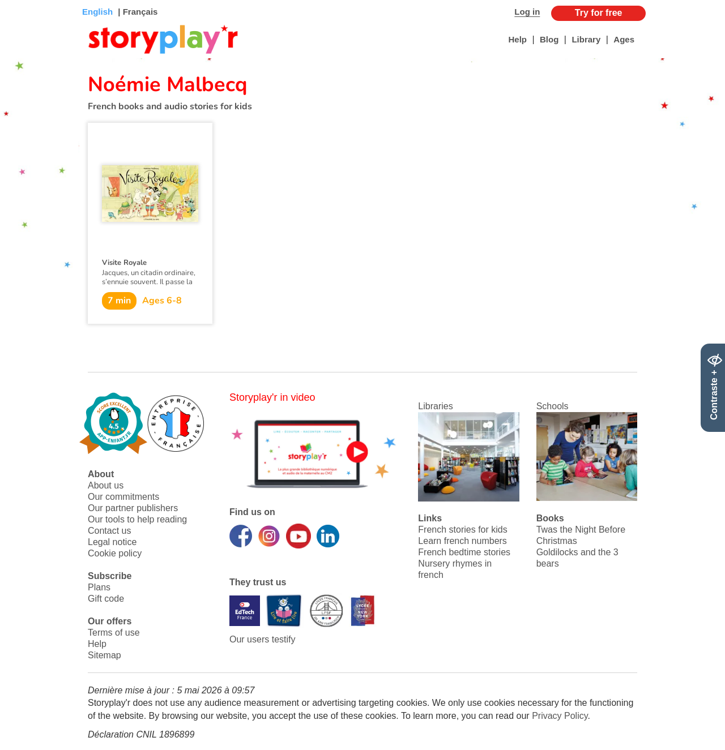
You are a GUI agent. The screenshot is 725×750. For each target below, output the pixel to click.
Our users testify (262, 639)
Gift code (106, 598)
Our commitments (123, 497)
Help (517, 39)
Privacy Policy (559, 716)
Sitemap (104, 655)
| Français (136, 11)
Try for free (598, 13)
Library (586, 39)
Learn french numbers (462, 541)
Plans (99, 587)
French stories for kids (462, 529)
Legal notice (112, 542)
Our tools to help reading (137, 519)
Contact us (109, 530)
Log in (527, 11)
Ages (623, 39)
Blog (549, 39)
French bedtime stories (464, 552)
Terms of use (114, 632)
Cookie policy (115, 553)
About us (105, 485)
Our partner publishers (133, 508)
